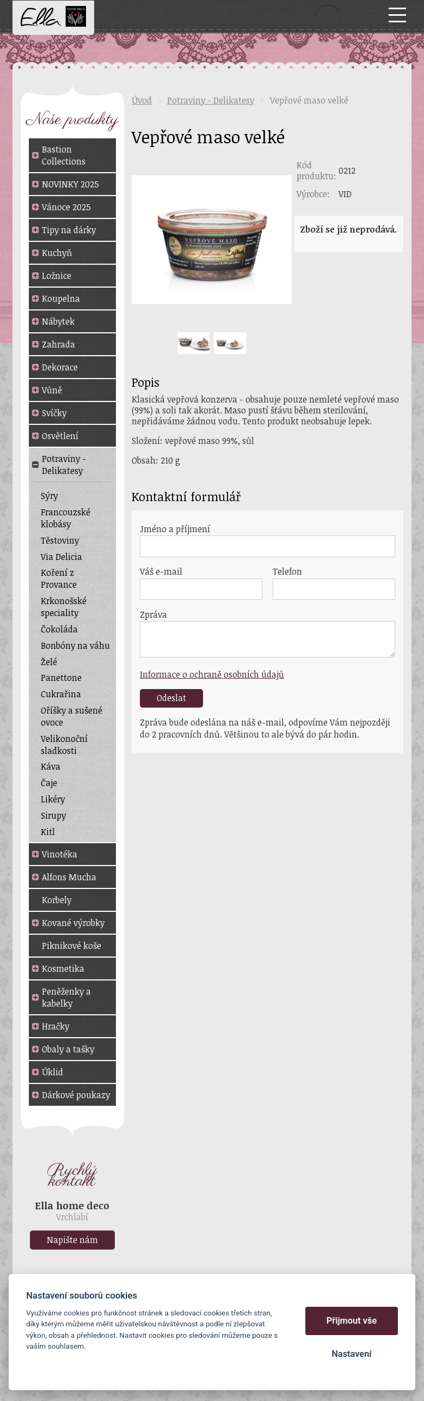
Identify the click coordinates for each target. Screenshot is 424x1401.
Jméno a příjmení (175, 529)
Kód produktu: (316, 170)
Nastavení (351, 1354)
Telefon (287, 571)
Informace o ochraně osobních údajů (212, 674)
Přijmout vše (352, 1320)
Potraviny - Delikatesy (210, 100)
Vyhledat (328, 15)
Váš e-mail (161, 571)
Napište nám (72, 1240)
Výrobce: (313, 193)
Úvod (142, 100)
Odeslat (171, 698)
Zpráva (153, 614)
